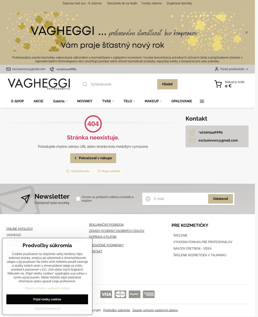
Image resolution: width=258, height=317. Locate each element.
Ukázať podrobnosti (47, 309)
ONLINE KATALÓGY (19, 229)
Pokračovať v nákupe (92, 158)
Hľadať (167, 84)
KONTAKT (95, 251)
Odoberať (220, 199)
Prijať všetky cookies (47, 300)
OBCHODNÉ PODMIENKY (106, 245)
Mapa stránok (108, 171)
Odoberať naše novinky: (52, 203)
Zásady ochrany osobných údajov (155, 310)
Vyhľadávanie (77, 171)
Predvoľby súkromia (116, 310)
